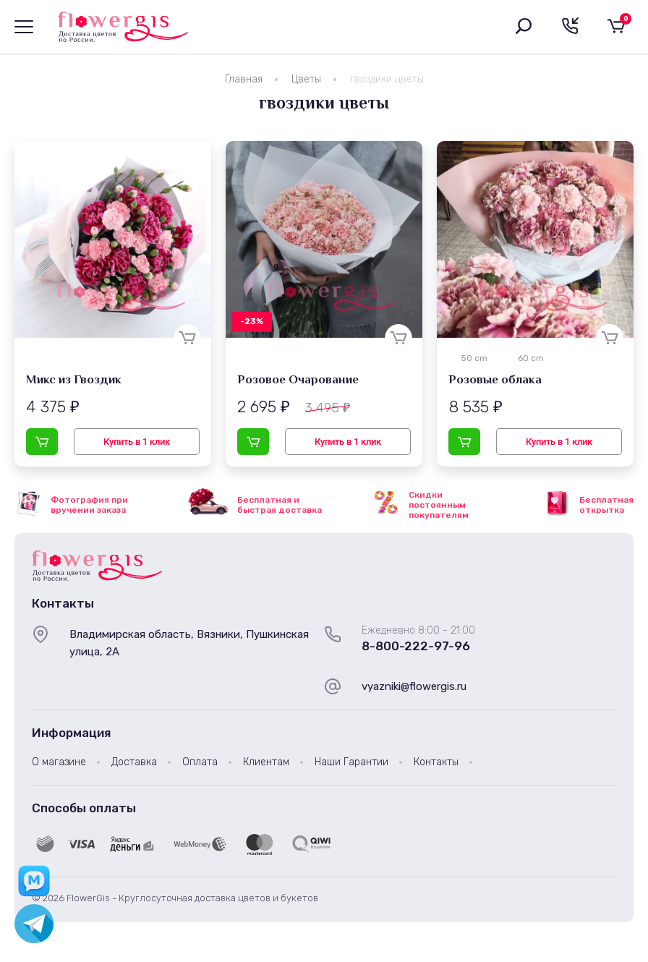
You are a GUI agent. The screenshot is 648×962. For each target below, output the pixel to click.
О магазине (59, 762)
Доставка (134, 762)
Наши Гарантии (351, 762)
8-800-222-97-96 (416, 646)
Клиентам (266, 762)
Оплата (200, 762)
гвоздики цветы (387, 79)
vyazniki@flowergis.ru (414, 686)
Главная (244, 79)
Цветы (306, 79)
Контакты (436, 762)
